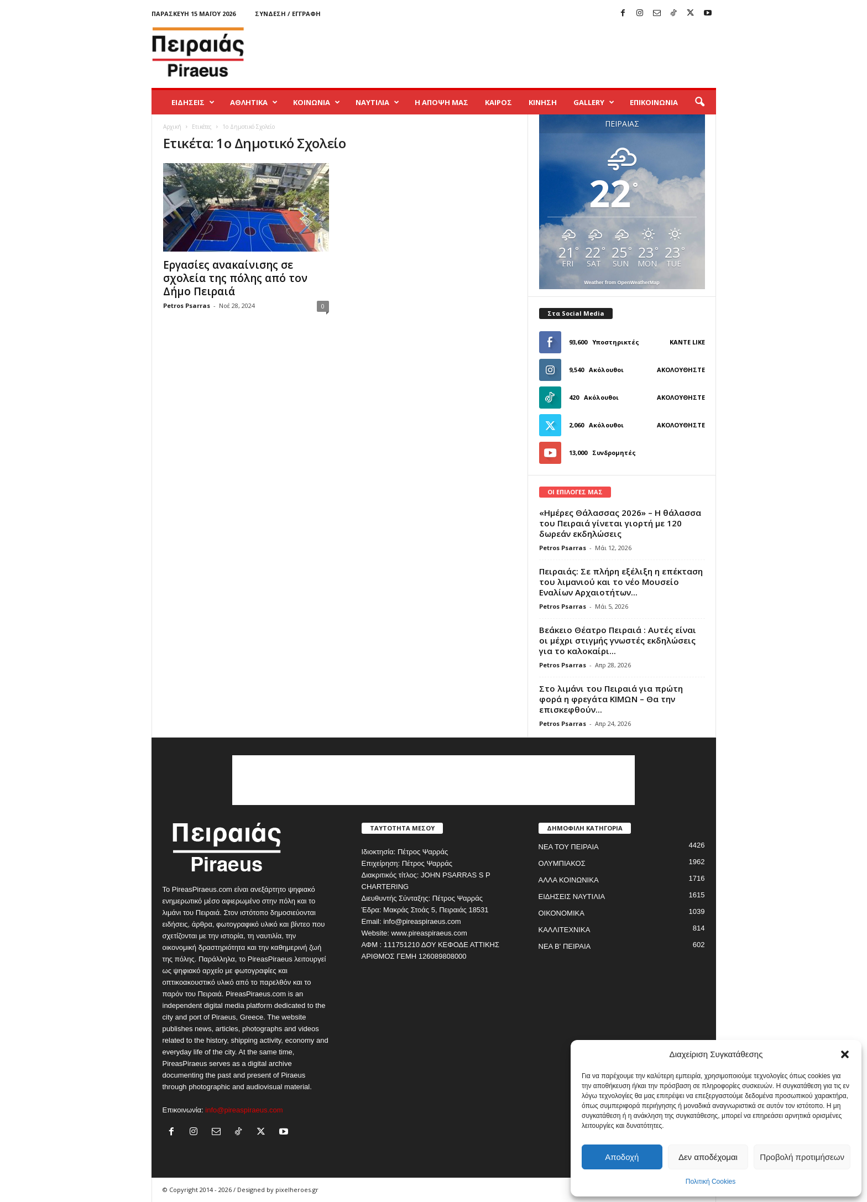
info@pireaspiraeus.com (244, 1110)
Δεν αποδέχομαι (708, 1157)
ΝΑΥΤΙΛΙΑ (377, 102)
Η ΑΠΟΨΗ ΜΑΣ (441, 102)
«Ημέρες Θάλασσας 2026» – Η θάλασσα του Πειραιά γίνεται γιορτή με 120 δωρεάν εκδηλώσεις (620, 523)
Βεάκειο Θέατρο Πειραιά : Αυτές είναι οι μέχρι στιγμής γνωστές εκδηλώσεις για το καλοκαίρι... (617, 640)
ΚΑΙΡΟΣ (498, 102)
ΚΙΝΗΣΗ (543, 102)
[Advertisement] (515, 52)
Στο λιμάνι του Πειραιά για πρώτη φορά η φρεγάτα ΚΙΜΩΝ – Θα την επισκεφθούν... (611, 699)
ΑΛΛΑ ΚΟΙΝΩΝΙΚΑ (569, 880)
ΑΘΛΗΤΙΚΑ (254, 102)
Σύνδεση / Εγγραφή (288, 13)
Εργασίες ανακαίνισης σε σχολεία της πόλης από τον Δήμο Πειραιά (235, 278)
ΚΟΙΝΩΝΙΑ (316, 102)
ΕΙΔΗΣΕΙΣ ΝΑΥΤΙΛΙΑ (572, 896)
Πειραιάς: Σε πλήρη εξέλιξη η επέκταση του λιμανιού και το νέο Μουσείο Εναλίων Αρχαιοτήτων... (621, 582)
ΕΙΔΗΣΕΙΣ (193, 102)
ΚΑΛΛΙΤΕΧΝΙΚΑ (565, 930)
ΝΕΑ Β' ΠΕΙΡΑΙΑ (565, 946)
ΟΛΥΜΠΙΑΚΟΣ (562, 863)
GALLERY (593, 102)
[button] (844, 1054)
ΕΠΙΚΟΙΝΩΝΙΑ (654, 102)
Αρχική (172, 126)
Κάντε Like (687, 342)
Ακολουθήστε (681, 369)
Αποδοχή (622, 1157)
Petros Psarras (186, 305)
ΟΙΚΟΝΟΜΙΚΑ (561, 913)
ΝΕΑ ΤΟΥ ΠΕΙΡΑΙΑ (569, 847)
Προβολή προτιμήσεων (802, 1157)
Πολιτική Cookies (711, 1181)
